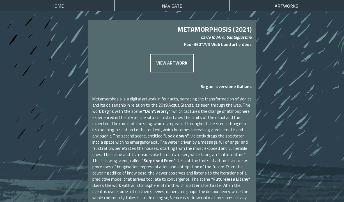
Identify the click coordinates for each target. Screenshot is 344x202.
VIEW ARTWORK (171, 63)
